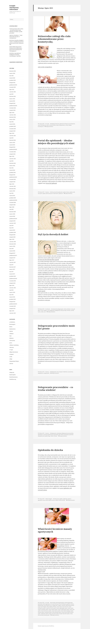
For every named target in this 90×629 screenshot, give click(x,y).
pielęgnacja (52, 310)
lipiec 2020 (11, 207)
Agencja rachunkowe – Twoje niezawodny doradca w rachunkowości (15, 37)
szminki (72, 310)
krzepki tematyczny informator (14, 7)
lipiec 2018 (11, 239)
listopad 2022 (12, 147)
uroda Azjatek (41, 291)
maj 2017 (11, 264)
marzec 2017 (12, 269)
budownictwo (12, 329)
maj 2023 (11, 138)
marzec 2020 (12, 214)
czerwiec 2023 (12, 135)
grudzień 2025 (12, 80)
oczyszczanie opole (65, 612)
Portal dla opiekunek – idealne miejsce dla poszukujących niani (56, 142)
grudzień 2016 (12, 276)
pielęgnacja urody (59, 310)
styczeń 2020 (12, 216)
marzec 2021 (12, 191)
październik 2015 (13, 304)
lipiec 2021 (11, 184)
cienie (65, 309)
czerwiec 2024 (12, 114)
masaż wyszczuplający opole (67, 611)
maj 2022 (11, 161)
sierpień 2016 (12, 283)
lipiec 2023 (11, 133)
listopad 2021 (12, 174)
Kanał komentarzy (13, 377)
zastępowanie (46, 373)
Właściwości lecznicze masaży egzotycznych (55, 530)
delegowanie (53, 371)
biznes (10, 326)
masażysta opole (48, 612)
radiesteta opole (44, 613)
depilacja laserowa (55, 123)
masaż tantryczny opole (46, 611)
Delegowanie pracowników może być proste (56, 327)
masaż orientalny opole (43, 609)
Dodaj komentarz (49, 126)
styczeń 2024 (12, 124)
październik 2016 (13, 278)
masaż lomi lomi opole (51, 608)
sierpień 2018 (12, 237)
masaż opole (70, 608)
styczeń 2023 (12, 144)
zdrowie (11, 363)
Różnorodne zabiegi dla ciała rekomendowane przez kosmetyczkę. (54, 39)
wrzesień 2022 (12, 151)
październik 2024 (13, 105)
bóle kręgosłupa (46, 604)
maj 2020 (11, 209)
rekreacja (11, 347)
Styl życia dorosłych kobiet (53, 234)
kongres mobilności (63, 371)
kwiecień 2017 (12, 267)
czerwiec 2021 (12, 186)
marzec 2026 (12, 73)
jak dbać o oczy (70, 309)
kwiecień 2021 (12, 188)
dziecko (11, 331)
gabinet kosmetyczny (64, 123)
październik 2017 (13, 255)
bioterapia (40, 604)
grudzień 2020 (12, 197)
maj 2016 (11, 290)
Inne (10, 335)
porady (64, 310)
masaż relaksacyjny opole (63, 609)
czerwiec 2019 (12, 223)
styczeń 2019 (12, 230)
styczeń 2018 (12, 251)
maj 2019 (11, 225)
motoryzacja (12, 340)
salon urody (49, 125)
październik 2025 (13, 85)
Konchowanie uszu (48, 605)
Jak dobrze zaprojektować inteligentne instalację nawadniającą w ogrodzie (15, 55)
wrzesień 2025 (12, 87)
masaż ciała (59, 606)
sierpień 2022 (12, 154)
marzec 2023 (12, 142)
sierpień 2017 (12, 257)
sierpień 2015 (12, 308)
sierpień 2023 (12, 131)
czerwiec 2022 (12, 158)
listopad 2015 (12, 301)
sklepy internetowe (13, 352)
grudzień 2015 (12, 299)
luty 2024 (11, 121)
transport (11, 354)
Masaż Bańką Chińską (51, 606)
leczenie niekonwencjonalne (68, 605)
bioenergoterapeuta (60, 602)
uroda (10, 356)
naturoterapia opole (56, 612)
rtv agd (11, 349)
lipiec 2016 (11, 285)
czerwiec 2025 (12, 91)
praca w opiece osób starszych (58, 500)
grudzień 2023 (12, 126)
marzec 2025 (12, 98)
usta (45, 311)
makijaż (45, 310)
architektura (12, 322)
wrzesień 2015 (12, 306)
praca (10, 342)
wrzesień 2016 (12, 280)
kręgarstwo (54, 605)
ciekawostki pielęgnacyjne (57, 309)
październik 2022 (13, 149)
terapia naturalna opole (53, 613)
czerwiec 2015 (12, 313)
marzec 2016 (12, 292)
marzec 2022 (12, 165)
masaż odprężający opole (61, 608)
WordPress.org (12, 379)
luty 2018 (11, 248)
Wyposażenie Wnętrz (14, 361)
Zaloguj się (11, 372)
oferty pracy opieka (58, 498)
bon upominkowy (54, 604)
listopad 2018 (12, 234)
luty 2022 (11, 168)
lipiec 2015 (11, 310)
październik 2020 (13, 200)
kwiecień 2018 (12, 244)
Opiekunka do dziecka (50, 449)
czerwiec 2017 (12, 262)
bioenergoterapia (68, 602)
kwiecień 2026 (12, 71)
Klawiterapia (40, 605)
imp (58, 371)
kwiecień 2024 (12, 117)
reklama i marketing (13, 345)
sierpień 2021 (12, 181)
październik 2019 (13, 218)
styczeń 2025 (12, 101)
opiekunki (60, 193)
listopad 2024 (12, 103)
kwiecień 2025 (12, 96)
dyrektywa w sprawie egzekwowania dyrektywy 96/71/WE (50, 434)
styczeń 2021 (12, 195)
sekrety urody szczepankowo (58, 125)
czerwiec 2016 (12, 287)
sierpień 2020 (12, 204)
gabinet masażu (70, 604)
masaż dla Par (65, 606)
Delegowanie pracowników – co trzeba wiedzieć (55, 388)
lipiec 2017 (11, 260)
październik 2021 (13, 177)
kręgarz (59, 605)
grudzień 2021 (12, 172)
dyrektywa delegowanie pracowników (65, 433)
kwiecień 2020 (12, 211)
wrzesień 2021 (12, 179)
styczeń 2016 (12, 297)
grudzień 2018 (12, 232)
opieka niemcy (66, 192)
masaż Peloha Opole (53, 609)
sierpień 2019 (12, 221)
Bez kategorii (12, 324)
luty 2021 (11, 193)
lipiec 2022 (11, 156)
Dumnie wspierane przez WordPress (46, 626)
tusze (39, 311)
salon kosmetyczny (42, 125)
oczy (48, 310)
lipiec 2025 (11, 89)
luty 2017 (11, 271)
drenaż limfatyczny (62, 604)
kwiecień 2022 (12, 163)
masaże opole (41, 612)
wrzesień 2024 (12, 108)
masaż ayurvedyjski (42, 606)
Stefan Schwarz (54, 436)
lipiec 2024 (11, 112)
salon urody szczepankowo (45, 67)
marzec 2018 (12, 246)
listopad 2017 (12, 253)
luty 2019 (11, 227)
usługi (10, 359)
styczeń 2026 (12, 78)
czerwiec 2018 (12, 241)
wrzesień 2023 (12, 128)
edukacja (11, 333)
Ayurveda (53, 602)
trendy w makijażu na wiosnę (45, 272)
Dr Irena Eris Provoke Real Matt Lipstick (48, 259)
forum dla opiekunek (51, 183)
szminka (68, 310)
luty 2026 (11, 75)
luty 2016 (11, 294)
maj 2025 (11, 94)
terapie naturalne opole (64, 613)
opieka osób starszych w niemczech (50, 193)
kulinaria (11, 338)
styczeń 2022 (12, 170)
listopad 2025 (12, 82)
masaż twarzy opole (56, 611)
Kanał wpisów (12, 374)
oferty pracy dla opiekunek (57, 192)
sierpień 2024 (12, 110)
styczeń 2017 (12, 274)
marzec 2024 (12, 119)
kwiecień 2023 (12, 140)
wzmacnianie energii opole (44, 615)
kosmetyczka (72, 123)
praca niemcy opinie (47, 500)
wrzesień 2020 (12, 202)
